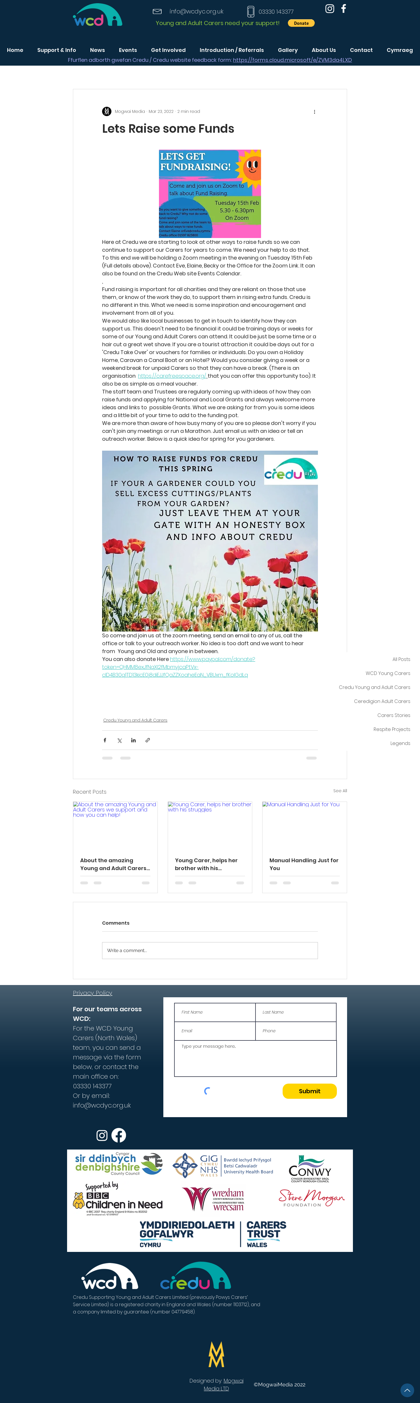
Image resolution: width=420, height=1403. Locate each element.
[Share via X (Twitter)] (119, 740)
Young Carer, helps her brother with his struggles (206, 864)
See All (340, 791)
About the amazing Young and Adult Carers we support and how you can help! (114, 864)
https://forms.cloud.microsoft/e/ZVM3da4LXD (292, 60)
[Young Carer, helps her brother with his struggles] (210, 825)
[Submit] (310, 1091)
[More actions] (314, 111)
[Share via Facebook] (105, 740)
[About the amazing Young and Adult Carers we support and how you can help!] (115, 825)
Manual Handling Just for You (304, 864)
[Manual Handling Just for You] (304, 825)
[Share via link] (147, 740)
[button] (301, 23)
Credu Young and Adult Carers (135, 720)
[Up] (407, 1390)
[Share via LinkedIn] (133, 740)
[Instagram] (330, 8)
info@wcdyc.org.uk (196, 11)
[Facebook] (343, 8)
